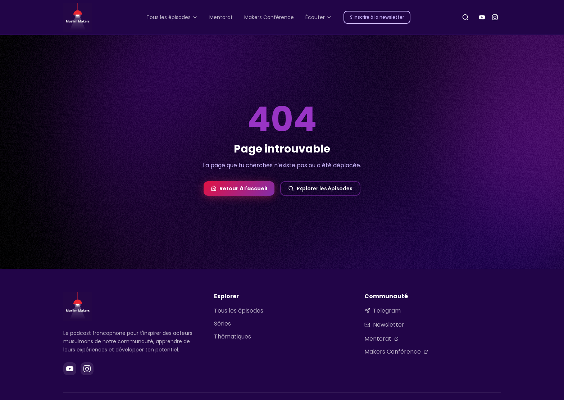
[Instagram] (495, 17)
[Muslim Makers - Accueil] (77, 17)
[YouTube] (482, 17)
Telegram (382, 310)
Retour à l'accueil (239, 188)
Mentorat (381, 339)
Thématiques (232, 336)
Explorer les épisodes (320, 188)
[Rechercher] (465, 17)
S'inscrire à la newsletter (377, 17)
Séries (222, 323)
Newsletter (384, 325)
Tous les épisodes (238, 310)
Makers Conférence (396, 351)
